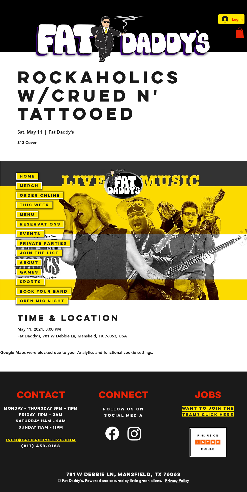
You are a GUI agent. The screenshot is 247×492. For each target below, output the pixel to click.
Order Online (40, 195)
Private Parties (43, 243)
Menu (27, 214)
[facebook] (112, 433)
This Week (34, 204)
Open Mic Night (42, 300)
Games (29, 272)
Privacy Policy (177, 480)
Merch (29, 185)
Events (30, 233)
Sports (30, 281)
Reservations (40, 224)
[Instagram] (134, 433)
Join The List (39, 252)
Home (27, 176)
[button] (239, 33)
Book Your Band (44, 291)
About (29, 262)
